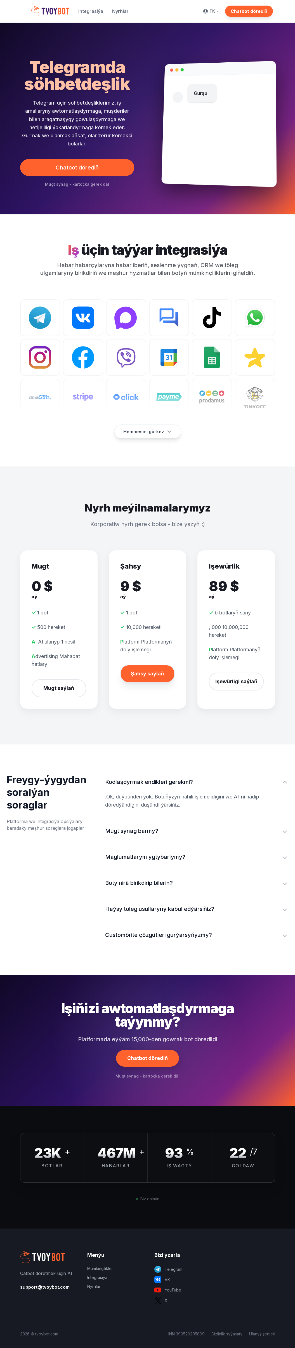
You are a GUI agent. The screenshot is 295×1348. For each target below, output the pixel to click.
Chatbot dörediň (249, 11)
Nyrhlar (120, 11)
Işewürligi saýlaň (236, 681)
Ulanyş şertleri (262, 1333)
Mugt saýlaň (58, 688)
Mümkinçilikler (100, 1268)
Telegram (168, 1269)
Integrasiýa (90, 11)
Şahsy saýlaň (147, 674)
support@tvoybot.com (45, 1287)
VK (162, 1279)
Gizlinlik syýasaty (226, 1333)
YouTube (167, 1289)
